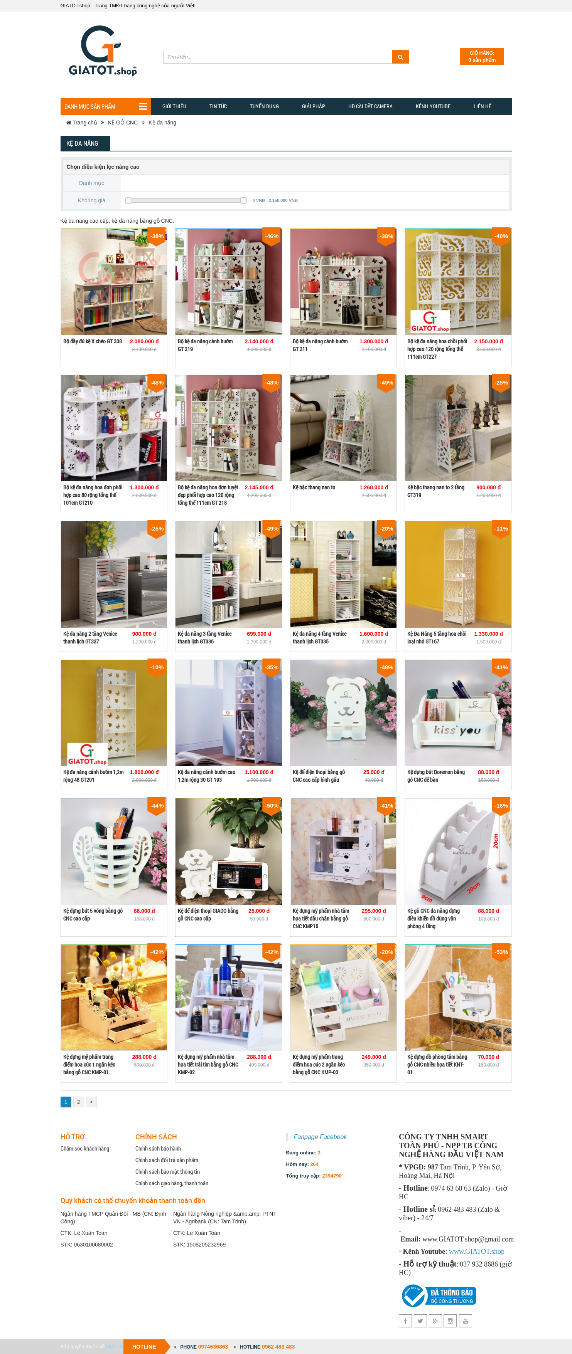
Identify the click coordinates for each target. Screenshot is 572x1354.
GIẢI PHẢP (313, 106)
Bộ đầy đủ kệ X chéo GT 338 (92, 341)
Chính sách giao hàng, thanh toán (171, 1183)
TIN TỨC (218, 106)
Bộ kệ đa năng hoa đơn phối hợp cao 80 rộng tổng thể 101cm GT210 (92, 495)
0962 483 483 (278, 1347)
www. (457, 1251)
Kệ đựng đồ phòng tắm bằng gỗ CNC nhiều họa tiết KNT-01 (437, 1064)
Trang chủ (81, 122)
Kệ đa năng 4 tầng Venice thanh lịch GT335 (319, 637)
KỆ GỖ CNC (123, 122)
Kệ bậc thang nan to (314, 487)
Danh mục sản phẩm (105, 106)
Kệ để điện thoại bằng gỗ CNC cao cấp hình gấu (319, 775)
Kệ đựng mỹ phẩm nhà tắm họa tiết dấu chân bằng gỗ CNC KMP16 (321, 918)
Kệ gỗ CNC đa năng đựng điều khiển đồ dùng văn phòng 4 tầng (433, 918)
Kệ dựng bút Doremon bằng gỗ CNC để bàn (436, 775)
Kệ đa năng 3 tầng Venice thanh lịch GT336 (204, 637)
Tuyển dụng (264, 106)
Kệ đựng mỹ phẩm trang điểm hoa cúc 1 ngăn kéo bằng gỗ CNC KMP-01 (89, 1064)
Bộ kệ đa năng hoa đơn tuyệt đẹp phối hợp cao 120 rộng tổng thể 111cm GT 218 (208, 495)
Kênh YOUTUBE (433, 106)
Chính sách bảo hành (158, 1148)
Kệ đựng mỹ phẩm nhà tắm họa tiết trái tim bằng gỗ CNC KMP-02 (208, 1064)
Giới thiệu (174, 106)
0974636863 (213, 1347)
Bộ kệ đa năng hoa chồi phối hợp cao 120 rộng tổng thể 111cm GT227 (437, 349)
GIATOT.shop (121, 1346)
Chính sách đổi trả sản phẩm (166, 1160)
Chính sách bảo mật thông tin (167, 1171)
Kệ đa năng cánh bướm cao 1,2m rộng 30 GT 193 (206, 775)
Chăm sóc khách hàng (85, 1148)
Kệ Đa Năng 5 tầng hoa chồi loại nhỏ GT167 (436, 637)
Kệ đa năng (162, 122)
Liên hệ (482, 106)
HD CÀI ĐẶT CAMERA (370, 106)
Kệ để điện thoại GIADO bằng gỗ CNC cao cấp (208, 914)
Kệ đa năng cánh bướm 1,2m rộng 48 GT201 (93, 775)
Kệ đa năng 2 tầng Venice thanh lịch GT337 (90, 637)
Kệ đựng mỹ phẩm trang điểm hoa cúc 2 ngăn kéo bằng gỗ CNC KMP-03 (319, 1064)
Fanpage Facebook (320, 1137)
